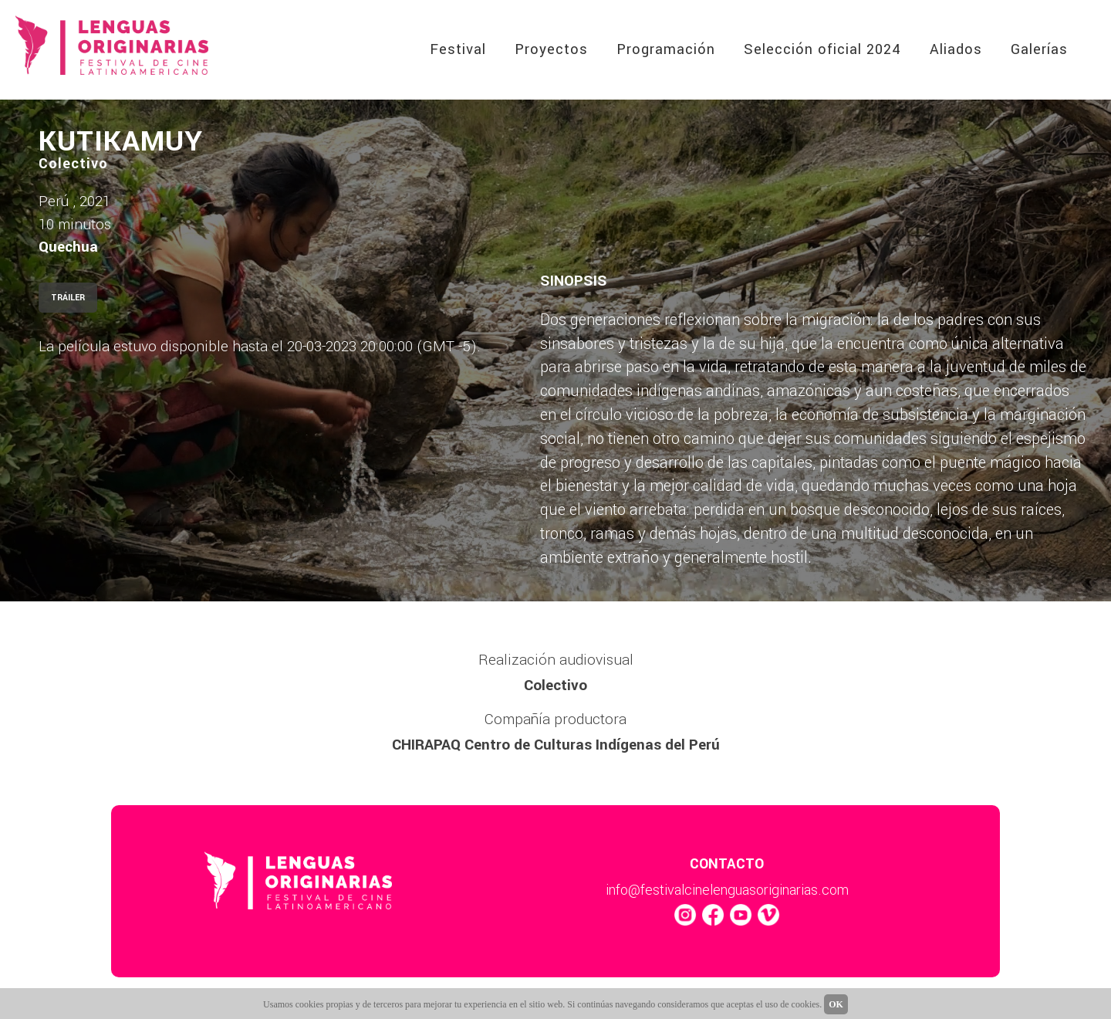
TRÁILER (68, 297)
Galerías (1039, 49)
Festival (458, 49)
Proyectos (551, 49)
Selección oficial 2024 (822, 49)
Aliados (956, 49)
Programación (665, 49)
